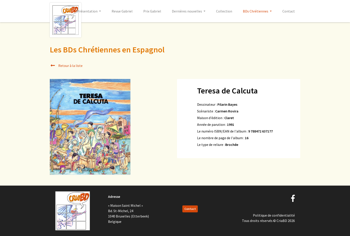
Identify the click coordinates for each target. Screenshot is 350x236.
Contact (288, 11)
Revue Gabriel (122, 11)
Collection (224, 11)
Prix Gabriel (152, 11)
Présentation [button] (87, 11)
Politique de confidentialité (274, 215)
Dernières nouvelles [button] (187, 11)
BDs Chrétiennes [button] (256, 11)
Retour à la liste (66, 65)
